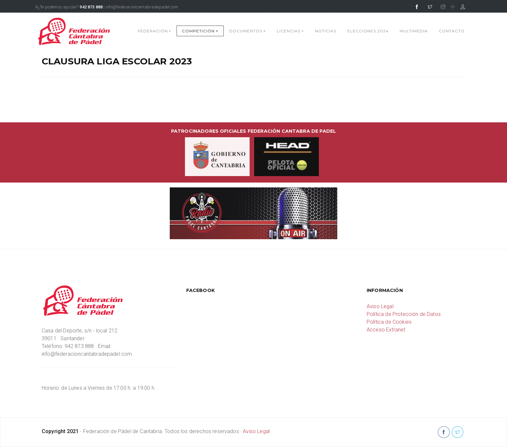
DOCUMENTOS (247, 31)
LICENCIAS (290, 31)
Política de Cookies (389, 322)
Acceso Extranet (386, 330)
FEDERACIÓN (154, 31)
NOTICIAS (325, 30)
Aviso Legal (380, 306)
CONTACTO (452, 30)
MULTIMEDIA (414, 30)
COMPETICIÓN (200, 31)
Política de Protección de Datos (404, 314)
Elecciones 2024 (368, 30)
